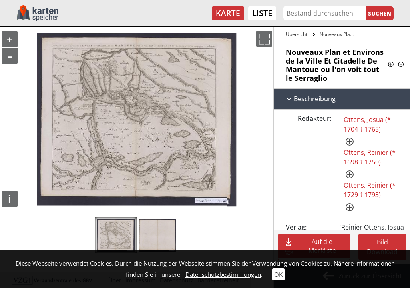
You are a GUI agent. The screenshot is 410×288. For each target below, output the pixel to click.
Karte (228, 13)
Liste (262, 13)
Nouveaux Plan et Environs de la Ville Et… (338, 34)
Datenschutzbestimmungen (223, 274)
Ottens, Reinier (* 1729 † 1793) (370, 190)
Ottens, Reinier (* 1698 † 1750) (370, 157)
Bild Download (382, 247)
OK (278, 274)
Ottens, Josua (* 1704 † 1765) (367, 124)
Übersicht (297, 34)
